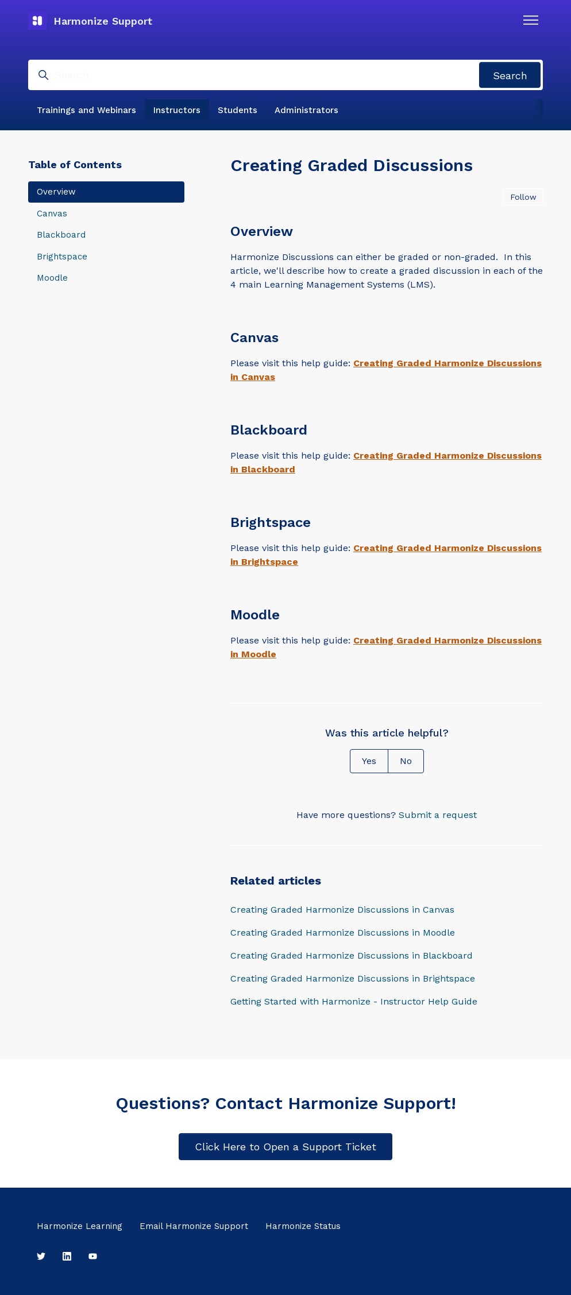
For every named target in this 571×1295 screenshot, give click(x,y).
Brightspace (62, 256)
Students (237, 110)
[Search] (285, 75)
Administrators (306, 110)
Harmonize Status (303, 1226)
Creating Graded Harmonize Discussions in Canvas (342, 909)
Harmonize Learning (79, 1226)
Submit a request (438, 814)
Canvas (52, 213)
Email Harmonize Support (194, 1226)
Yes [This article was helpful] (369, 760)
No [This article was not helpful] (406, 760)
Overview (56, 192)
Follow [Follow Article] (523, 196)
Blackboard (61, 235)
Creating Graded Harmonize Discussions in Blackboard (351, 955)
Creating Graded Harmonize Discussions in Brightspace (352, 978)
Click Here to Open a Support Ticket (285, 1147)
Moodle (52, 278)
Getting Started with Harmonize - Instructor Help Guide (353, 1001)
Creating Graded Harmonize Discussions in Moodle (342, 932)
